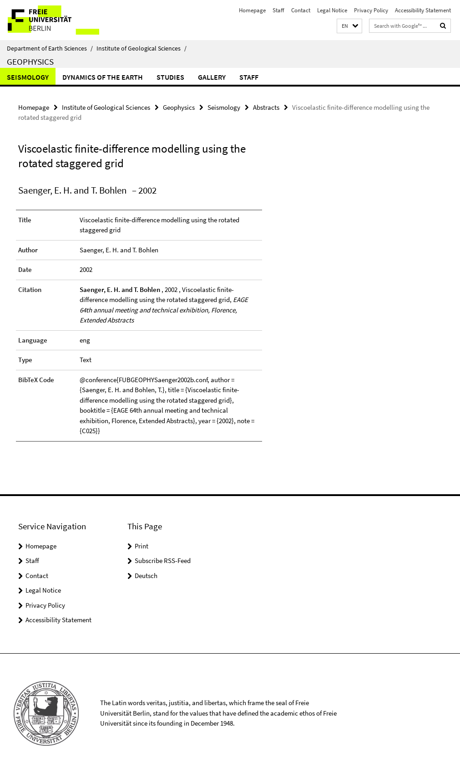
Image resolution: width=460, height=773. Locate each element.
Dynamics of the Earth (102, 77)
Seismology (28, 77)
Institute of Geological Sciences (141, 48)
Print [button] (141, 546)
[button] (349, 26)
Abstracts (266, 107)
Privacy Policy (371, 10)
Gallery (212, 77)
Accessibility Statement (423, 10)
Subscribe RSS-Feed (163, 560)
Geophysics (30, 61)
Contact (300, 10)
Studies (170, 77)
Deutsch (146, 575)
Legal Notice (332, 10)
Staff (278, 10)
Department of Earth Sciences (50, 48)
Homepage (252, 10)
